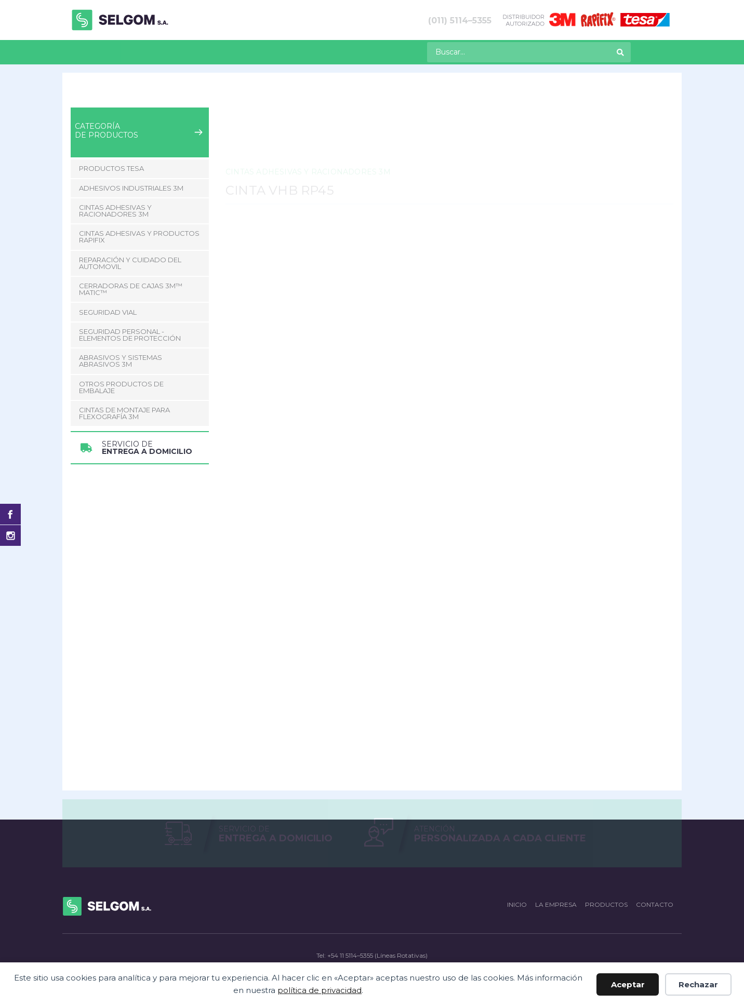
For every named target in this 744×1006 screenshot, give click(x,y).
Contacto (252, 51)
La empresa (189, 51)
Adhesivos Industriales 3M (131, 188)
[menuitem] (74, 52)
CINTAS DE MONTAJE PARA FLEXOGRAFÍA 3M (124, 413)
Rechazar (698, 984)
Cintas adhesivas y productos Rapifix (139, 236)
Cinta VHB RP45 (384, 98)
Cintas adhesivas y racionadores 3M (213, 98)
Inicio (79, 98)
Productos (121, 51)
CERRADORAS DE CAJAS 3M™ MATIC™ (130, 289)
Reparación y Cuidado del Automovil (130, 263)
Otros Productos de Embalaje (121, 387)
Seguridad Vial (108, 312)
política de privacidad (319, 990)
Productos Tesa (111, 168)
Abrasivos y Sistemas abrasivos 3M (120, 360)
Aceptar (628, 984)
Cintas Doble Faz (315, 98)
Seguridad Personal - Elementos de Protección (130, 334)
